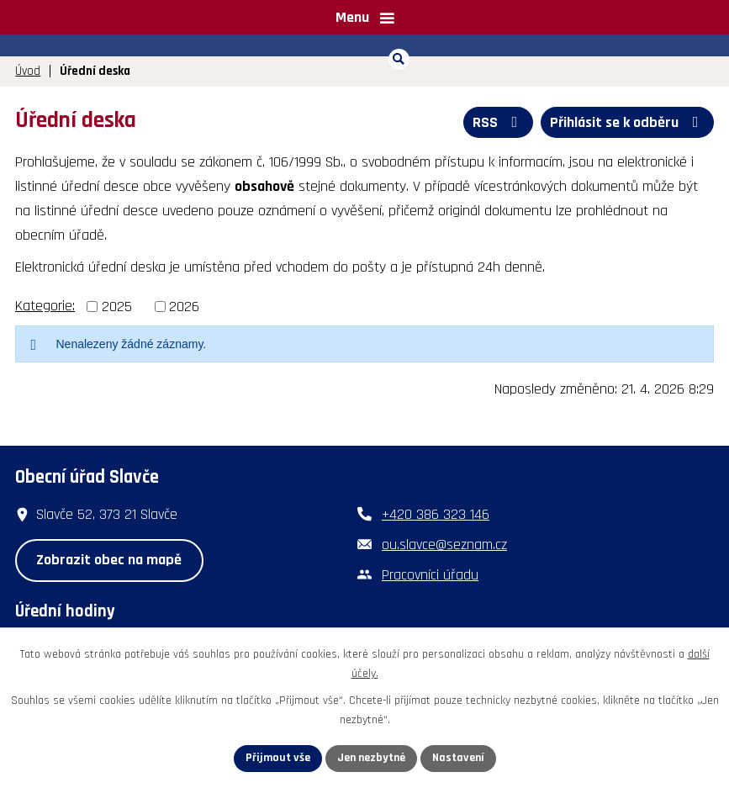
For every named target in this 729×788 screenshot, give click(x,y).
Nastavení (458, 757)
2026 (184, 306)
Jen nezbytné (371, 757)
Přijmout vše (278, 757)
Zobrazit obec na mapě (109, 559)
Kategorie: (45, 305)
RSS (499, 122)
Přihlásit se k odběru (627, 122)
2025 (117, 306)
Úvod (27, 71)
